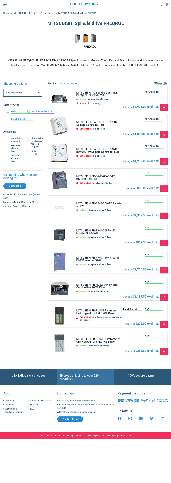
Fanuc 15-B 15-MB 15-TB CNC (29, 143)
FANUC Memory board (26, 121)
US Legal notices (74, 435)
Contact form (70, 419)
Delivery (34, 404)
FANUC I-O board (23, 125)
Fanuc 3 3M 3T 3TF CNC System (30, 147)
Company (9, 400)
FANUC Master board (25, 117)
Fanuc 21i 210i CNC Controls (29, 139)
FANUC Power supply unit (27, 106)
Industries (10, 404)
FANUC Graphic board (25, 110)
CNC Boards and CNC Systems (27, 103)
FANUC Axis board (24, 128)
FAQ (32, 409)
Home (6, 13)
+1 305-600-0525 (86, 400)
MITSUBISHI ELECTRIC (25, 13)
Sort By (52, 83)
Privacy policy (94, 435)
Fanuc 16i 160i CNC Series (28, 136)
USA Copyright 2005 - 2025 (119, 435)
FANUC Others (22, 113)
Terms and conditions (50, 435)
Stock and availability (40, 400)
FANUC (12, 100)
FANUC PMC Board (24, 132)
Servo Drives (47, 13)
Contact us (15, 186)
